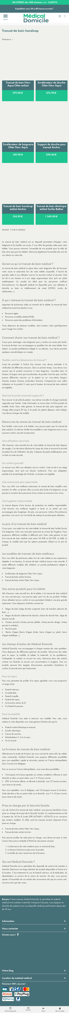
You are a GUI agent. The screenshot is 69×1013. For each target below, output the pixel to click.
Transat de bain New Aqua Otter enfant (18, 84)
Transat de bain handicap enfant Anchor (18, 207)
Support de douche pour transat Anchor (51, 146)
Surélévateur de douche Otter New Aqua (51, 84)
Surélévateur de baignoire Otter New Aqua (18, 146)
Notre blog (7, 970)
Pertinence (8, 39)
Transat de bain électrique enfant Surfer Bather (51, 207)
